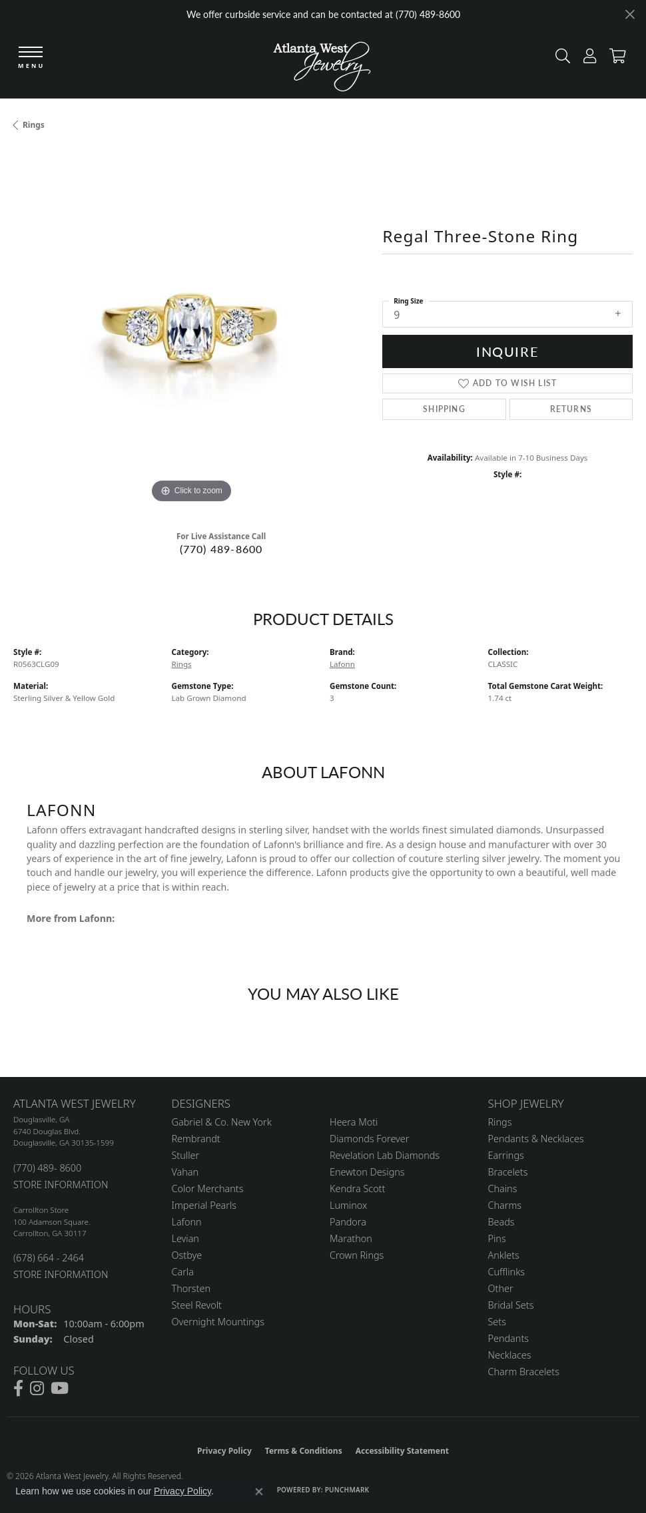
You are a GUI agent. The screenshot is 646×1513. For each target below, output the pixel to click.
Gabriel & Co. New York (222, 1122)
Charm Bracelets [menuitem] (523, 1371)
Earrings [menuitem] (506, 1155)
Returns (571, 409)
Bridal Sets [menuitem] (511, 1305)
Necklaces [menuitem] (509, 1355)
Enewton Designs (367, 1172)
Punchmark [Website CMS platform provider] (347, 1489)
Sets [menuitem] (497, 1321)
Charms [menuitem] (505, 1205)
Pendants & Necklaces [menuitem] (536, 1138)
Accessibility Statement (402, 1450)
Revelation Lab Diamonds (385, 1155)
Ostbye (187, 1255)
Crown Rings (357, 1255)
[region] (191, 329)
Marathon (351, 1238)
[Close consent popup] (259, 1492)
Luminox (348, 1205)
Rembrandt (196, 1138)
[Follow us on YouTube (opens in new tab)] (60, 1389)
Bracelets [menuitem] (508, 1172)
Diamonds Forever (369, 1138)
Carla (183, 1271)
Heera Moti (354, 1122)
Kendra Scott (357, 1188)
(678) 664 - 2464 (48, 1257)
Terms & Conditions (303, 1450)
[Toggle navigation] (31, 59)
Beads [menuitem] (501, 1221)
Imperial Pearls (204, 1205)
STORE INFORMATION (60, 1184)
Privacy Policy (224, 1450)
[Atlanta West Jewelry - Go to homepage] (322, 63)
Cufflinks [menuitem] (506, 1271)
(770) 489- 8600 (47, 1168)
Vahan (185, 1172)
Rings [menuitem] (500, 1122)
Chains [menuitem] (502, 1188)
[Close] (629, 14)
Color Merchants (208, 1188)
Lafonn (342, 664)
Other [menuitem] (500, 1288)
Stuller (186, 1155)
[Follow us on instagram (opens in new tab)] (37, 1389)
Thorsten (191, 1288)
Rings (34, 124)
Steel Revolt (197, 1305)
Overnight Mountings (218, 1321)
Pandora (348, 1221)
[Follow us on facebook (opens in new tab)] (18, 1389)
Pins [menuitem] (497, 1238)
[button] (559, 59)
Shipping (444, 409)
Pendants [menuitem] (508, 1338)
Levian (185, 1238)
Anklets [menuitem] (503, 1255)
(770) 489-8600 (221, 548)
